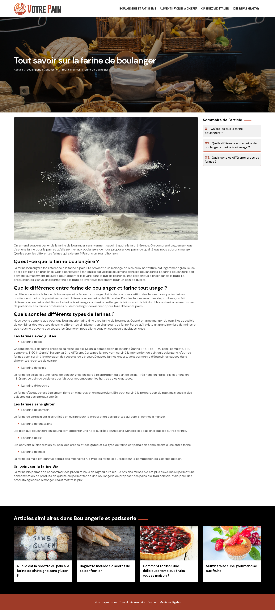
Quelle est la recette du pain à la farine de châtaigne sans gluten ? (43, 571)
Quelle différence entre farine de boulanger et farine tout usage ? (231, 145)
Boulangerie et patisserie (138, 8)
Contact (152, 602)
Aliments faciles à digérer (178, 8)
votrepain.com (107, 602)
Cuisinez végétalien (215, 8)
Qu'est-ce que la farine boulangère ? (224, 131)
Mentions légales (170, 602)
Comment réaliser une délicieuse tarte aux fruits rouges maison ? (164, 571)
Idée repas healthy (246, 8)
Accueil (18, 69)
